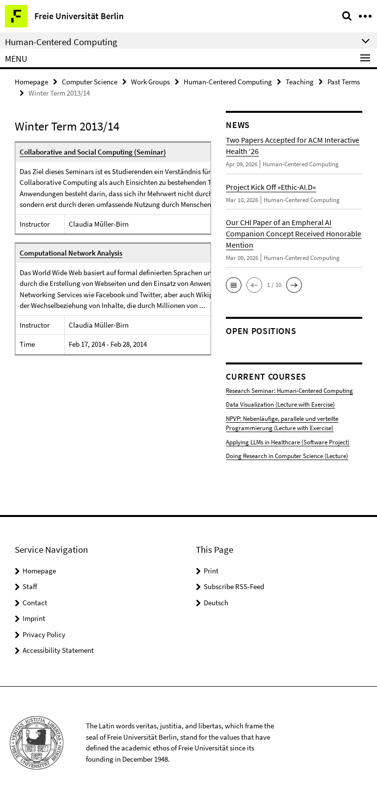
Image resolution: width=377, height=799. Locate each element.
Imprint (34, 618)
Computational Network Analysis (71, 253)
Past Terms (343, 81)
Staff (30, 586)
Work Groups (150, 81)
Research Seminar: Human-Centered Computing (289, 391)
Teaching (300, 81)
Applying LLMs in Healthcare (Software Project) (288, 442)
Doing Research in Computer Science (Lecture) (287, 456)
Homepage (31, 81)
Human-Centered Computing (228, 81)
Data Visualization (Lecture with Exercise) (280, 404)
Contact (35, 602)
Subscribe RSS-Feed (234, 586)
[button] (234, 285)
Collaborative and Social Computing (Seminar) (93, 151)
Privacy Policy (44, 634)
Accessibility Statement (58, 650)
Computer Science (89, 81)
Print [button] (211, 570)
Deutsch (216, 602)
